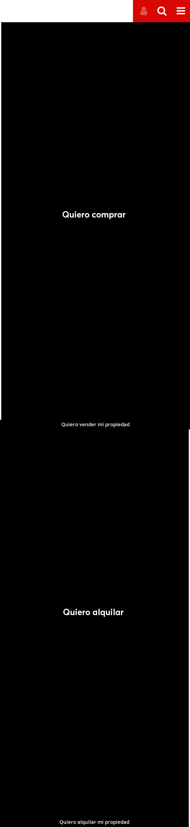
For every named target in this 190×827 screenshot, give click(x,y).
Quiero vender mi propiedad (104, 499)
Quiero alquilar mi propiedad (86, 822)
